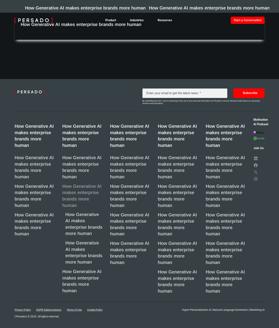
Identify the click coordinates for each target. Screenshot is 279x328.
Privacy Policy (23, 309)
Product (110, 20)
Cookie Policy (95, 309)
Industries (137, 20)
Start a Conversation (248, 20)
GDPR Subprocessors (48, 309)
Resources (165, 20)
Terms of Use (74, 309)
